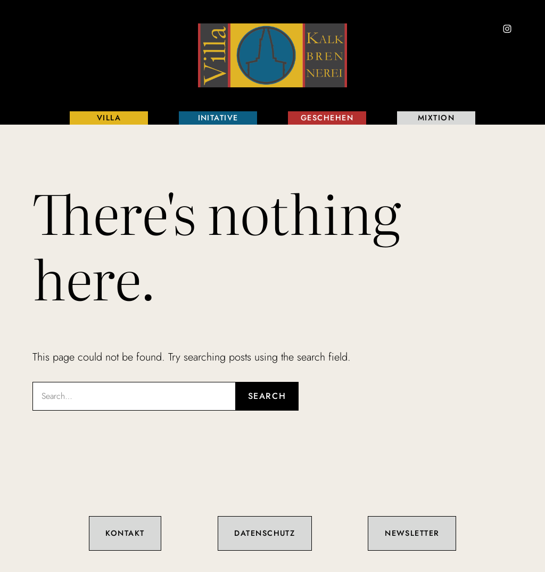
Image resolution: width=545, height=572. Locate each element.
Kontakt (124, 533)
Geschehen (327, 117)
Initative (218, 117)
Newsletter (412, 533)
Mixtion (436, 117)
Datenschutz (264, 533)
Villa (109, 117)
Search (267, 396)
